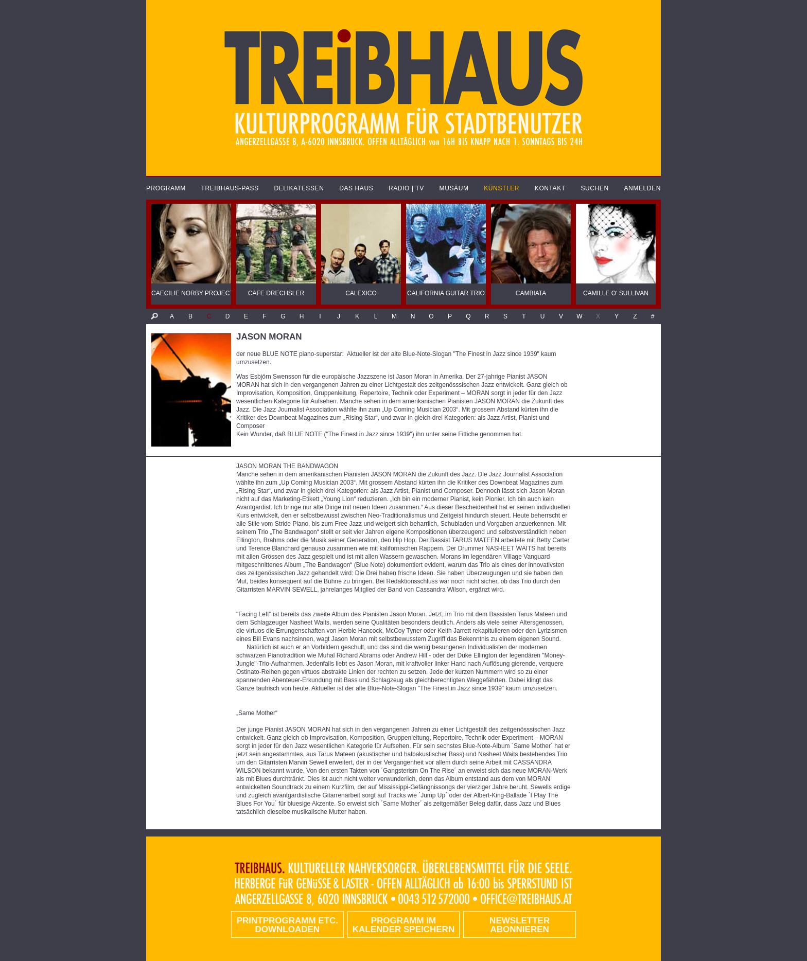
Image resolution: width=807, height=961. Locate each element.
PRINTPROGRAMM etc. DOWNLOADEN (287, 925)
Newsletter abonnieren (519, 925)
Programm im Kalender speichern (403, 925)
